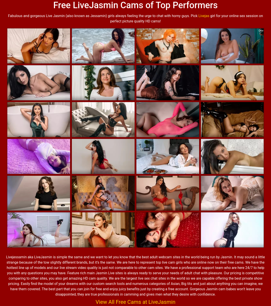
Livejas (203, 16)
